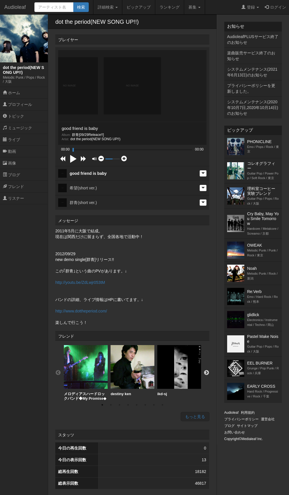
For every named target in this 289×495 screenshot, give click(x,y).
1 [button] (102, 405)
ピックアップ (139, 7)
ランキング (170, 7)
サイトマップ (247, 426)
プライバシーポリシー (241, 419)
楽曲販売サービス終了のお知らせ (251, 56)
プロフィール (17, 104)
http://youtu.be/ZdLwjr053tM (80, 282)
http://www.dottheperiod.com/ (81, 311)
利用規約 (248, 413)
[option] (86, 373)
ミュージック (17, 128)
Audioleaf (15, 7)
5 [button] (136, 405)
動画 (9, 151)
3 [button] (119, 405)
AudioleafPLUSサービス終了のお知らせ (252, 39)
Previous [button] (58, 373)
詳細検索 (108, 7)
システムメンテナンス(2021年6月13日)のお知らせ (252, 72)
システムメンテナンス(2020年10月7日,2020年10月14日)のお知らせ (252, 108)
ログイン (275, 7)
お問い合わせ (234, 432)
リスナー (13, 198)
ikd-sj (179, 370)
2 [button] (111, 405)
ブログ (11, 175)
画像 (9, 163)
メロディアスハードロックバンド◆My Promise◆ (86, 373)
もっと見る (195, 416)
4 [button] (128, 405)
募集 (194, 7)
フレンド (13, 186)
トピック (13, 116)
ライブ (11, 139)
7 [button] (154, 405)
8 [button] (162, 405)
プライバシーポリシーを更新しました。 (251, 88)
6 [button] (145, 405)
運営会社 (268, 419)
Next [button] (206, 373)
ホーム (11, 92)
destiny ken (132, 370)
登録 (250, 7)
